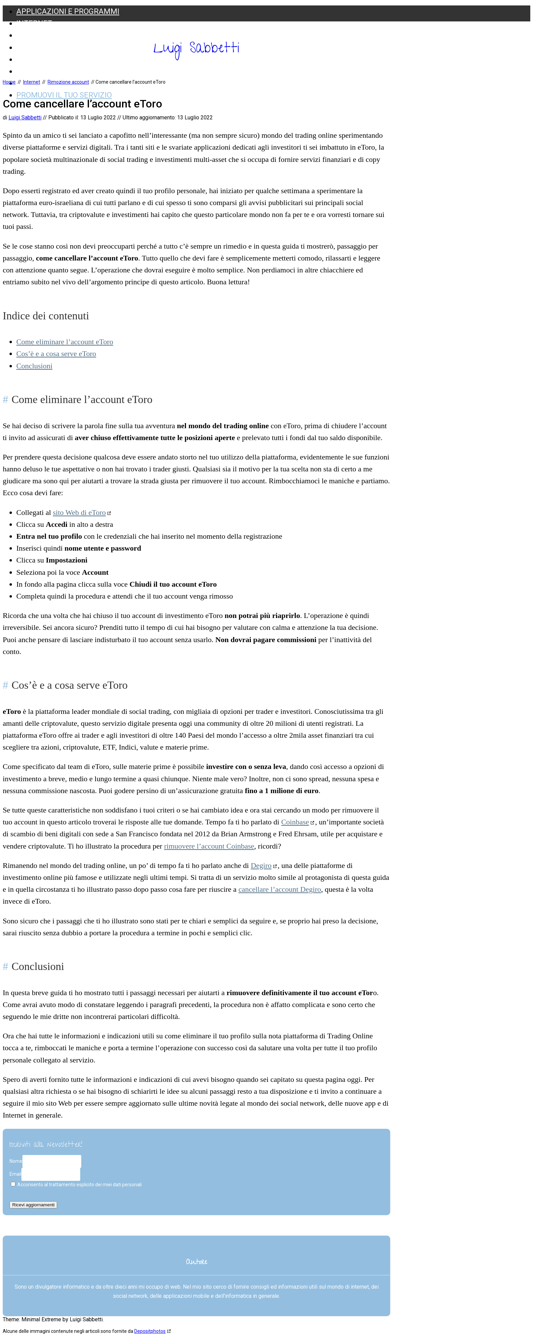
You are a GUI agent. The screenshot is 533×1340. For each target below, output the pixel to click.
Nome (16, 1161)
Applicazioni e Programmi (67, 11)
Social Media (41, 59)
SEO (23, 35)
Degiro (261, 865)
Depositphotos (150, 1331)
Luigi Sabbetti (196, 49)
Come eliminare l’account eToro (64, 341)
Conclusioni (34, 366)
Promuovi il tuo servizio (64, 95)
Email (15, 1174)
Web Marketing (46, 71)
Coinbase (295, 822)
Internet (34, 23)
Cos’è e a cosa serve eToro (56, 353)
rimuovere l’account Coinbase (209, 846)
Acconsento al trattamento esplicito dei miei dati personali (76, 1184)
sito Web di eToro (79, 512)
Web (24, 47)
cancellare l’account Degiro (279, 889)
